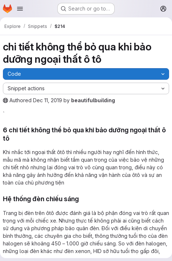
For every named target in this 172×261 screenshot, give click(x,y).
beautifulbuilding (93, 100)
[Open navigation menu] (20, 8)
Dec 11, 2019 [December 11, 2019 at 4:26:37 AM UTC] (47, 100)
